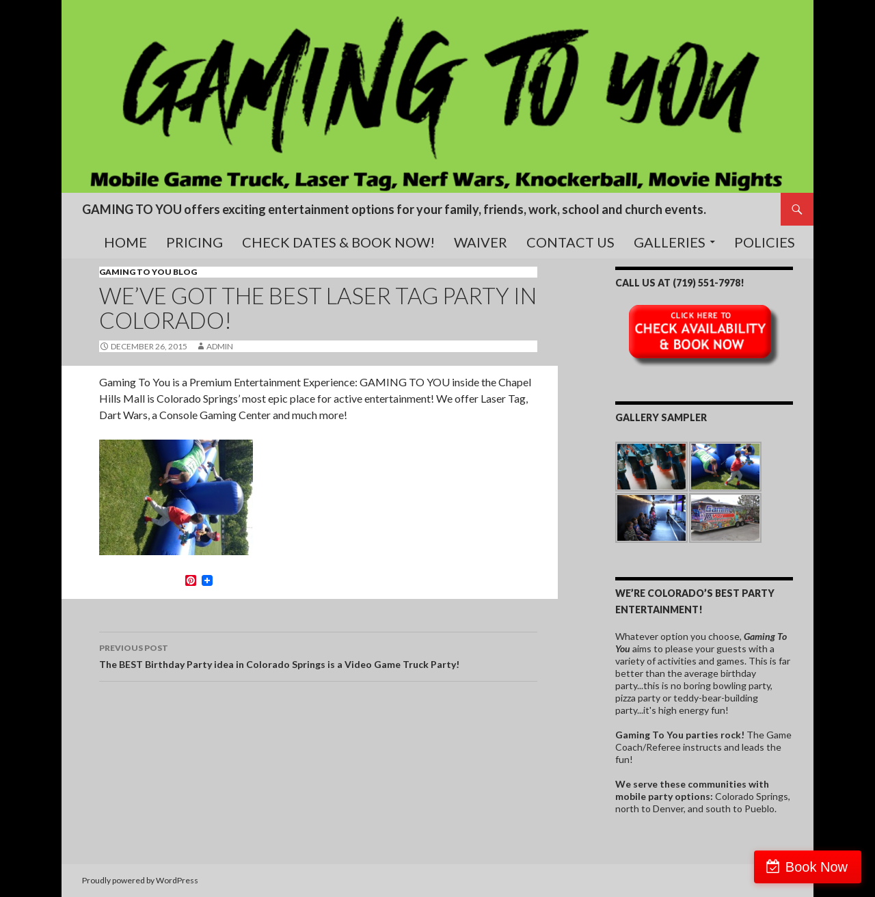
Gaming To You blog (148, 272)
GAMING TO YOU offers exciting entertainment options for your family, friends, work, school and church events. (394, 209)
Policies (764, 242)
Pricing (194, 242)
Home (125, 242)
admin (219, 346)
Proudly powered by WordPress (140, 880)
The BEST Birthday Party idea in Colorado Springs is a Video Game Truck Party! (318, 655)
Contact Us (570, 242)
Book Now (816, 866)
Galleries (669, 242)
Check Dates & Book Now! (338, 242)
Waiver (480, 242)
